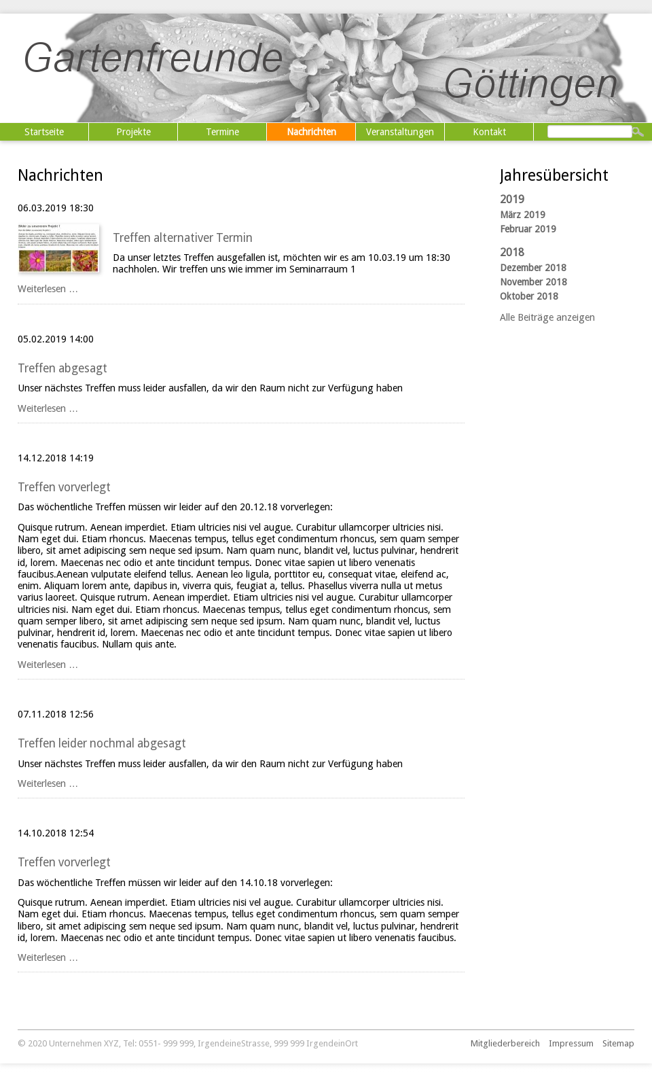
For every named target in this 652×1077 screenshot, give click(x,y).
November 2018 (533, 282)
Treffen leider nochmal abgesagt (102, 743)
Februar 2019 (528, 229)
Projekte (133, 131)
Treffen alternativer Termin (183, 238)
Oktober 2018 (529, 296)
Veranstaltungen (400, 131)
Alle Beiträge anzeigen (547, 317)
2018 (512, 252)
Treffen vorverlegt (64, 487)
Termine (222, 131)
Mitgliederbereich (505, 1043)
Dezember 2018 (533, 267)
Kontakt (489, 131)
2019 (512, 199)
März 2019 (522, 214)
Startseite (44, 131)
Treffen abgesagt (62, 368)
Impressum (571, 1043)
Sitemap (618, 1043)
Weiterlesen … (48, 288)
